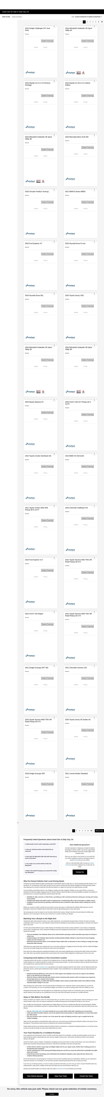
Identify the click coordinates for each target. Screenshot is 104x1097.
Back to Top (99, 830)
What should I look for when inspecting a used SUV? (41, 844)
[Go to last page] (102, 22)
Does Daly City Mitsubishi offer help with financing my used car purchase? (41, 857)
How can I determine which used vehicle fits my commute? (39, 850)
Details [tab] (36, 47)
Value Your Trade (61, 1076)
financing (76, 860)
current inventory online (41, 967)
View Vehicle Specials (35, 1076)
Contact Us (80, 872)
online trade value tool (38, 1011)
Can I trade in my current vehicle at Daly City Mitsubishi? (38, 864)
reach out (61, 1068)
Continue (52, 1094)
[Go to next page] (98, 22)
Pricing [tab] (45, 47)
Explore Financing (47, 41)
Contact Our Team (86, 1076)
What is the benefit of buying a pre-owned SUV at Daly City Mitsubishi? (41, 871)
